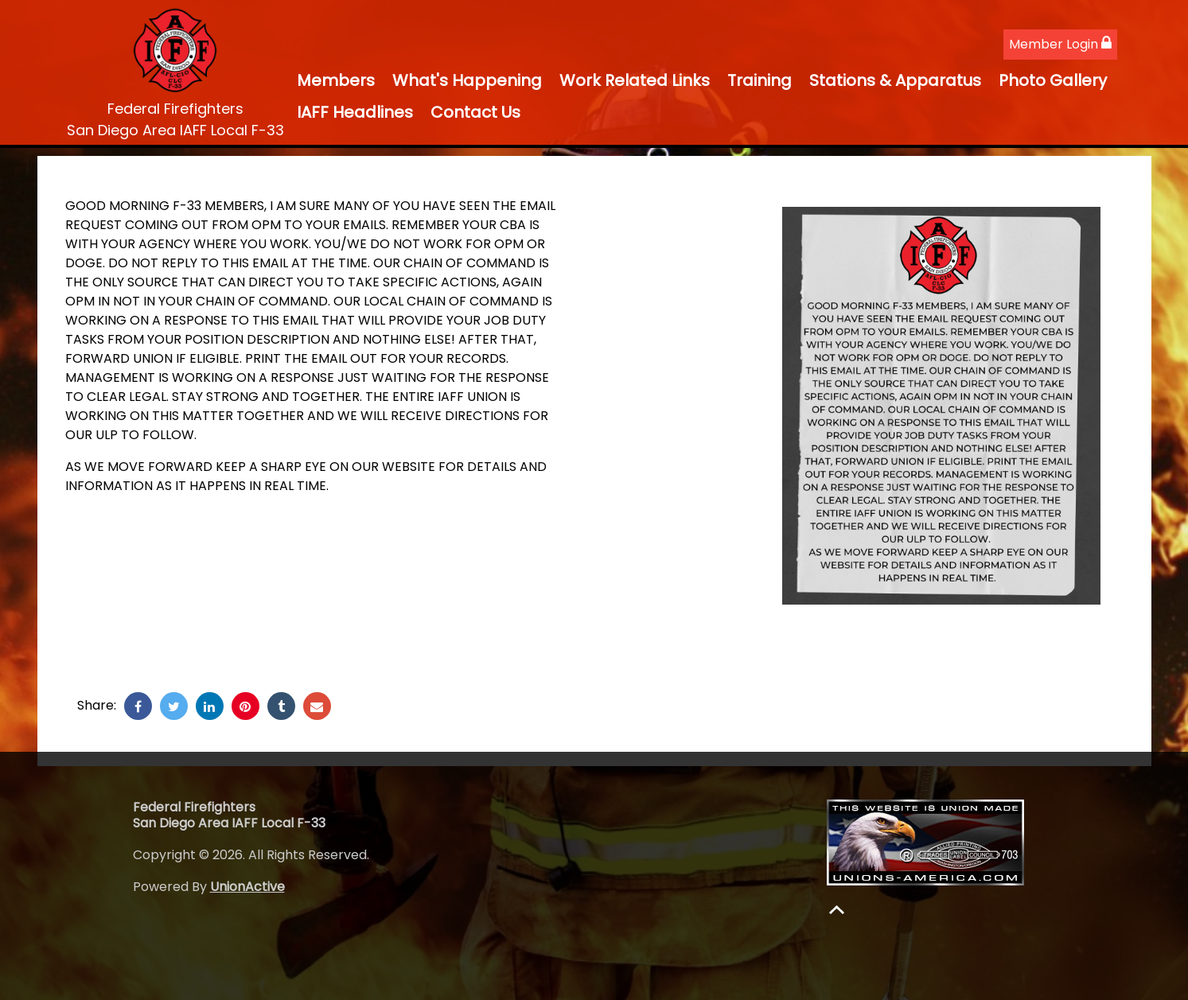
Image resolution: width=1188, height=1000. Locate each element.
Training (759, 80)
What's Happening (467, 80)
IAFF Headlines (355, 112)
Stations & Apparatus (895, 80)
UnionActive (247, 886)
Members (336, 80)
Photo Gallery (1053, 80)
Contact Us (475, 112)
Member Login (1060, 44)
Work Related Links (634, 80)
